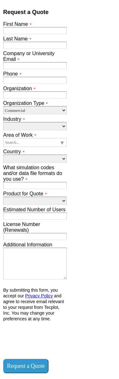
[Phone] (35, 80)
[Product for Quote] (35, 201)
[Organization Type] (35, 110)
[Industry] (35, 126)
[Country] (35, 159)
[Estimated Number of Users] (35, 216)
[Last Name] (35, 45)
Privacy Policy (39, 295)
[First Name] (35, 30)
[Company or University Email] (35, 65)
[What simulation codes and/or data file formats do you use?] (35, 185)
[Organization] (35, 94)
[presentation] (51, 339)
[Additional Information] (35, 264)
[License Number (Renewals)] (35, 236)
